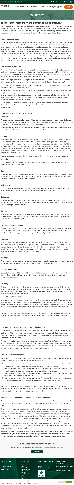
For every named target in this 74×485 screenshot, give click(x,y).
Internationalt (42, 6)
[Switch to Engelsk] (10, 2)
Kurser (54, 7)
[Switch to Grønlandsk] (18, 2)
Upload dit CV (48, 1)
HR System (59, 7)
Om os (42, 1)
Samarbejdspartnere (58, 1)
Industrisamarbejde (51, 6)
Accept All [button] (69, 482)
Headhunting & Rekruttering (21, 6)
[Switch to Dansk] (4, 2)
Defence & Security (33, 6)
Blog (65, 1)
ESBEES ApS (6, 462)
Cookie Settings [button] (61, 482)
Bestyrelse (59, 6)
